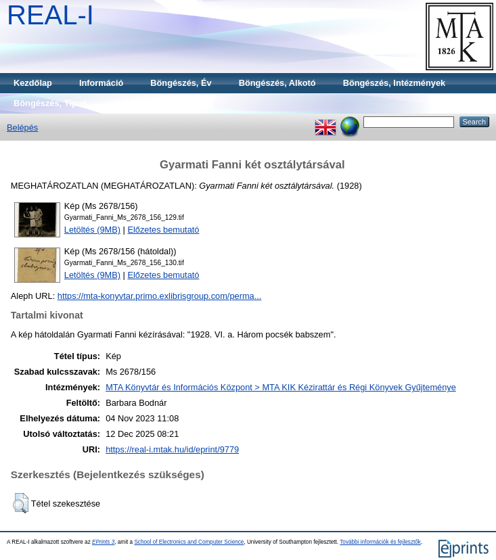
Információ (101, 83)
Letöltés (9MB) (92, 230)
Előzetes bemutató (163, 230)
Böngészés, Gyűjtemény (164, 103)
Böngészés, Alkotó (277, 83)
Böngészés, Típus (50, 103)
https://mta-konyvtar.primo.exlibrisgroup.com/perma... (160, 296)
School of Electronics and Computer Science (189, 542)
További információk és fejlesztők (380, 542)
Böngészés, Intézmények (394, 83)
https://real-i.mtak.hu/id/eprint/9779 (172, 449)
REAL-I (50, 15)
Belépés (22, 127)
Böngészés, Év (180, 83)
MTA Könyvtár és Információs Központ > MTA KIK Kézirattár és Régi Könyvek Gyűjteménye (281, 387)
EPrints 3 (103, 542)
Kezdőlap (33, 83)
